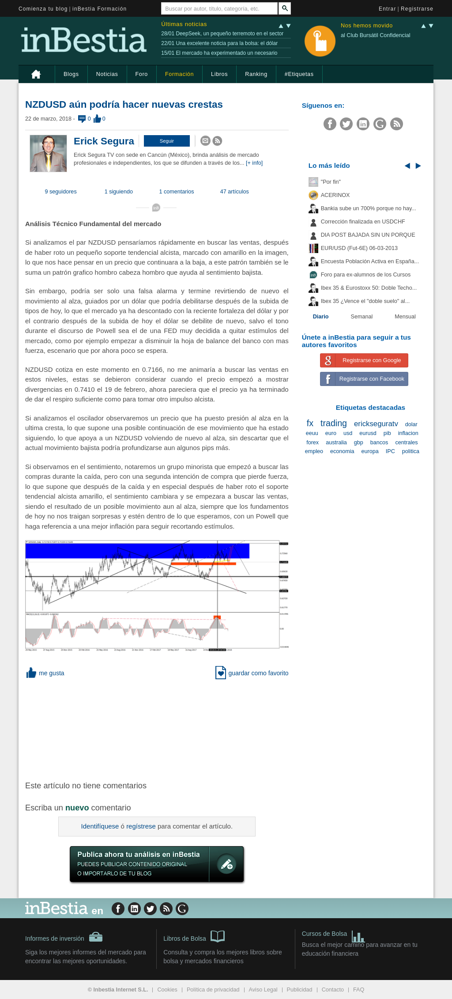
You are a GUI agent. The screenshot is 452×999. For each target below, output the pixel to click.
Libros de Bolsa (194, 935)
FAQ (358, 990)
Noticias (107, 74)
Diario (321, 317)
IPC (390, 451)
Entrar (387, 9)
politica (410, 451)
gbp (358, 442)
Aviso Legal (263, 990)
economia (342, 451)
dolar (411, 424)
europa (370, 451)
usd (347, 433)
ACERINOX (335, 195)
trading (333, 423)
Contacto (333, 990)
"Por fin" (331, 182)
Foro (142, 74)
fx (310, 423)
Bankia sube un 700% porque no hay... (368, 208)
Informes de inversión (64, 936)
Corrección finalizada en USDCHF (363, 222)
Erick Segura (104, 141)
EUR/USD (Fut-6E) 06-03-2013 (359, 248)
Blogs (71, 74)
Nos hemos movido (367, 26)
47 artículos (234, 192)
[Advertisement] (166, 728)
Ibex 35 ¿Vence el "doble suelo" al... (365, 301)
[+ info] (254, 163)
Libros (219, 74)
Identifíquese (100, 826)
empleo (314, 451)
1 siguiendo (119, 192)
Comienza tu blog (43, 9)
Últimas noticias (184, 24)
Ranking (256, 74)
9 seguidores (61, 192)
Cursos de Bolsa (334, 934)
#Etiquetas (299, 74)
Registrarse (417, 9)
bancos (379, 442)
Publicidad (300, 990)
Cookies (167, 990)
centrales (406, 442)
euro (330, 433)
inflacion (408, 433)
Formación (179, 74)
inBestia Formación (99, 9)
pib (387, 433)
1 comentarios (176, 192)
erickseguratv (376, 424)
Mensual (405, 317)
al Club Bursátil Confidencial (376, 35)
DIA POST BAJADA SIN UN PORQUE (368, 235)
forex (312, 442)
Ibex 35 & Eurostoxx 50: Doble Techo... (369, 288)
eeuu (312, 433)
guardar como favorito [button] (251, 673)
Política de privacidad (213, 990)
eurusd (368, 433)
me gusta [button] (44, 673)
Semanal (362, 317)
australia (336, 442)
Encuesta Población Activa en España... (370, 261)
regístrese (141, 826)
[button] (166, 141)
